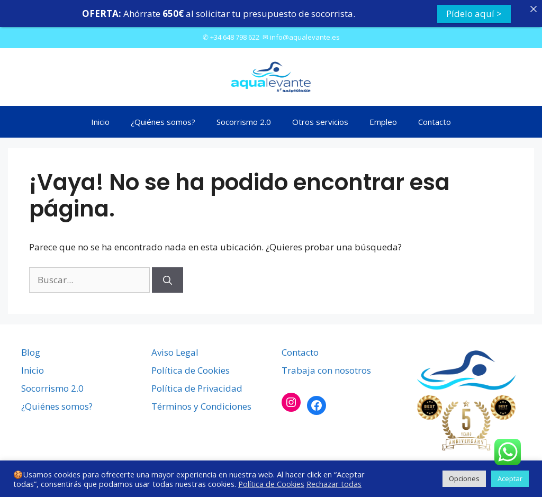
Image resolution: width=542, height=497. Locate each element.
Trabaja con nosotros (326, 370)
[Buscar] (167, 280)
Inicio (100, 121)
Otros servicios (320, 121)
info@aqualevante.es (305, 37)
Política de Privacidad (196, 388)
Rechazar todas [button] (334, 483)
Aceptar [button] (510, 478)
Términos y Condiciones (201, 406)
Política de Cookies (190, 370)
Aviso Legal (174, 352)
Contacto (434, 121)
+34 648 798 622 (234, 37)
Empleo (383, 121)
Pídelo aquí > (474, 13)
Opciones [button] (464, 478)
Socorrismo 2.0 (243, 121)
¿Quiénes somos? (163, 121)
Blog (30, 352)
